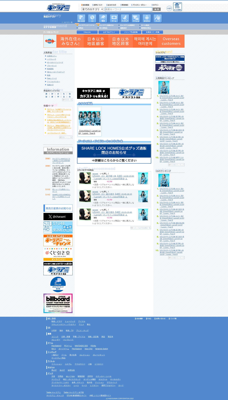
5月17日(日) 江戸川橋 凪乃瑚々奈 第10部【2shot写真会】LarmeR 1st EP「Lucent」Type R (172, 139)
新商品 (80, 28)
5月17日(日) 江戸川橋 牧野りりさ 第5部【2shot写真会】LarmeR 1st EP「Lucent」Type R (172, 159)
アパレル (136, 18)
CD (92, 18)
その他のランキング (177, 165)
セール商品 (145, 25)
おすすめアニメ (109, 32)
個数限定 (123, 28)
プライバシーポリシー (140, 5)
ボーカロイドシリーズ (55, 62)
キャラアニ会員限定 (127, 25)
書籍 (103, 18)
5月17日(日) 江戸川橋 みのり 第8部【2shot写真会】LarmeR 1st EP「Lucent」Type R (172, 105)
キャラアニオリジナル (86, 25)
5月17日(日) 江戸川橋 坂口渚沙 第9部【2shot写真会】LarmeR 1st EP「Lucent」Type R (172, 132)
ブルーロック (52, 65)
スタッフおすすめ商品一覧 (141, 228)
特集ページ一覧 (67, 137)
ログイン (155, 5)
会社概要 (139, 318)
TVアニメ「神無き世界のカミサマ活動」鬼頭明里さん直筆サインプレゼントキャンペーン (59, 128)
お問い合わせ (160, 318)
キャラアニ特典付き (106, 25)
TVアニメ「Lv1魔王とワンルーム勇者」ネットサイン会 (59, 110)
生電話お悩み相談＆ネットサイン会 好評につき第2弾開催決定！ (59, 121)
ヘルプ (169, 8)
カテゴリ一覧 (68, 22)
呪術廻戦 (50, 69)
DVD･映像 (81, 18)
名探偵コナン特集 (152, 32)
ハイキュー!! (51, 59)
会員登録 (85, 5)
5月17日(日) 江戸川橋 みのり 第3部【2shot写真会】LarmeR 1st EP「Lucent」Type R (172, 125)
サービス (111, 5)
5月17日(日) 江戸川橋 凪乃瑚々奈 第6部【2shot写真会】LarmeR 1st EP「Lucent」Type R (172, 118)
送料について (97, 5)
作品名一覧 (68, 99)
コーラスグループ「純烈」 (56, 133)
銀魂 (48, 75)
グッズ (158, 18)
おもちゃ (147, 18)
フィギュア (125, 18)
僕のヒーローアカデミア (56, 72)
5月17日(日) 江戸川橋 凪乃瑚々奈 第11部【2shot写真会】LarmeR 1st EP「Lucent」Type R (172, 146)
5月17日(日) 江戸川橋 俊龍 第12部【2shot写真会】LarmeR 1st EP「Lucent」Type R (172, 225)
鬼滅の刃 (50, 85)
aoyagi (95, 174)
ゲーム (50, 343)
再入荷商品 (103, 28)
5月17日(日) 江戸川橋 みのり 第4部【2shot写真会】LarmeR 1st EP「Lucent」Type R (172, 98)
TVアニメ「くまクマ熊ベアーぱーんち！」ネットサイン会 (58, 116)
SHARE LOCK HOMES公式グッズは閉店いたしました (61, 197)
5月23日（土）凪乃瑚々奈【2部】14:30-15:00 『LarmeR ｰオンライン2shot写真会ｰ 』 (113, 177)
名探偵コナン (52, 56)
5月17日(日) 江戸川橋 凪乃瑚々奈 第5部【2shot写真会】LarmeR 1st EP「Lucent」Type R (172, 153)
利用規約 (124, 5)
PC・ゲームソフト (114, 18)
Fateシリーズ (52, 78)
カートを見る (177, 6)
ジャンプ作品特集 (131, 32)
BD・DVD (52, 318)
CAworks (87, 32)
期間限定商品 (146, 28)
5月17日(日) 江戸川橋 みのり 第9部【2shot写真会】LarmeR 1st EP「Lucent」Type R (172, 111)
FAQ (148, 318)
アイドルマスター (53, 81)
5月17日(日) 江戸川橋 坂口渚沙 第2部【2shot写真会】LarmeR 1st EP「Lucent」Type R (172, 239)
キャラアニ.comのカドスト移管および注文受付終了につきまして (61, 161)
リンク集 (173, 318)
